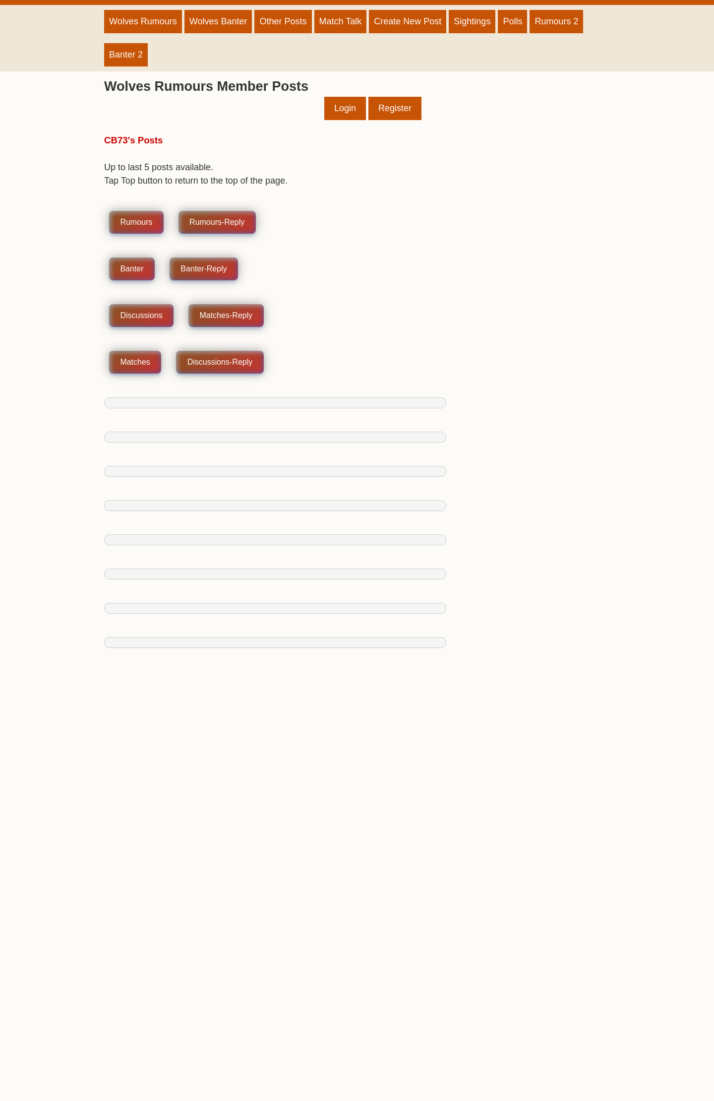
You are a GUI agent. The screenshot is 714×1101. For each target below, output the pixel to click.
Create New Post (407, 21)
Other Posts (282, 21)
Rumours (136, 222)
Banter (131, 269)
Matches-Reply (226, 316)
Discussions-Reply (220, 362)
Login (345, 108)
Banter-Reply (203, 269)
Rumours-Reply (216, 222)
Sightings (472, 21)
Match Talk (340, 21)
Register (395, 108)
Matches (135, 362)
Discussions (141, 316)
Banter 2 (126, 55)
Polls (512, 21)
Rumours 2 (556, 21)
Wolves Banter (218, 21)
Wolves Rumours (143, 21)
